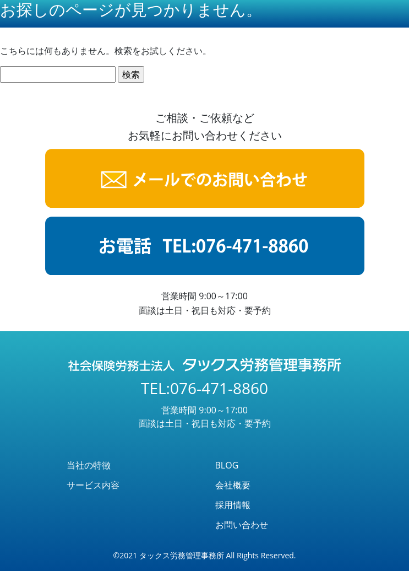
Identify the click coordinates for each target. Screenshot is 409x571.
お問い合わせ (241, 525)
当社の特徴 (89, 465)
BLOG (227, 465)
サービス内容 (93, 485)
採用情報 (232, 505)
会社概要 (232, 485)
